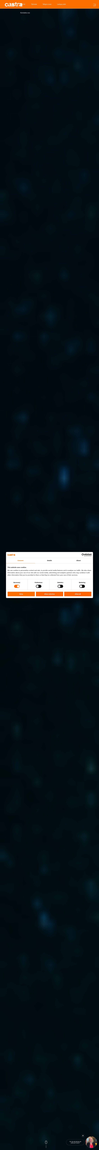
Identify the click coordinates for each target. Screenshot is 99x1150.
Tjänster (34, 4)
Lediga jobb (61, 4)
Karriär (22, 4)
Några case (47, 4)
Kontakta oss (25, 13)
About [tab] (78, 560)
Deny (21, 594)
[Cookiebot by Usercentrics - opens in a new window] (83, 554)
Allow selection (49, 594)
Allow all (78, 594)
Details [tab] (49, 560)
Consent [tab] (20, 560)
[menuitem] (24, 4)
